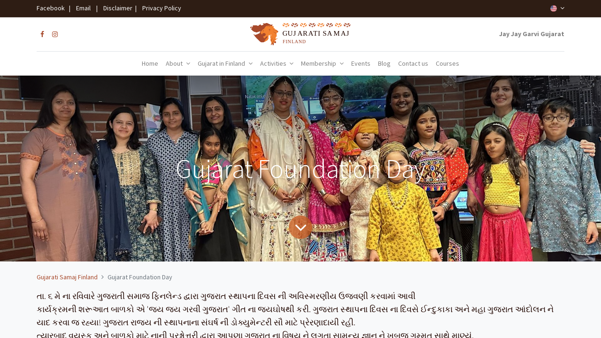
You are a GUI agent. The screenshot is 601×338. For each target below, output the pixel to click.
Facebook (52, 8)
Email (83, 8)
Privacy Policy (159, 8)
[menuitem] (150, 63)
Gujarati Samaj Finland (67, 277)
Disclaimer (116, 8)
